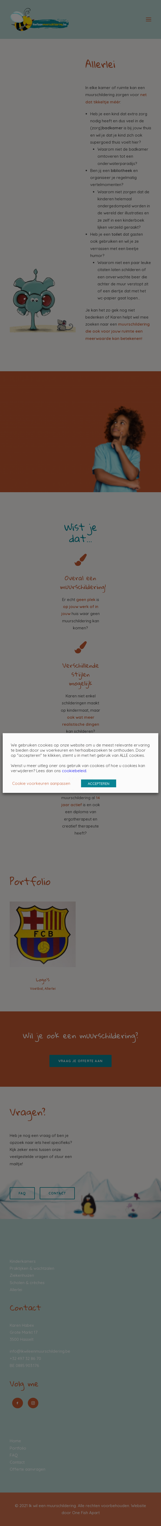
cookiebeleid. (74, 770)
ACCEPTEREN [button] (98, 783)
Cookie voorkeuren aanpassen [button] (41, 783)
